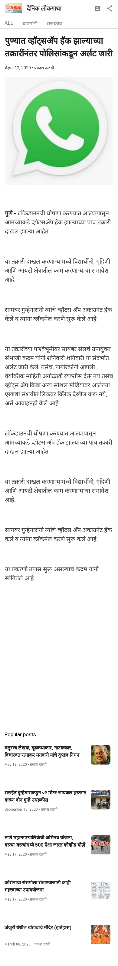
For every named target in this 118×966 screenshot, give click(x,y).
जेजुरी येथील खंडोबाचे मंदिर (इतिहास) (38, 927)
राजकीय (54, 24)
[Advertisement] (59, 666)
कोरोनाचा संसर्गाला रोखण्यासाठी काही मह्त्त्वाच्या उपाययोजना (37, 886)
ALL (9, 23)
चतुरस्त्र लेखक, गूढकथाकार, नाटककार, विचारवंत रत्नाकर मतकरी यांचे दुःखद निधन (42, 751)
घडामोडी (30, 24)
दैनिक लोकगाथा (44, 8)
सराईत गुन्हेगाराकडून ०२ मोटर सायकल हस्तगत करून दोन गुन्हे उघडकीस (45, 796)
